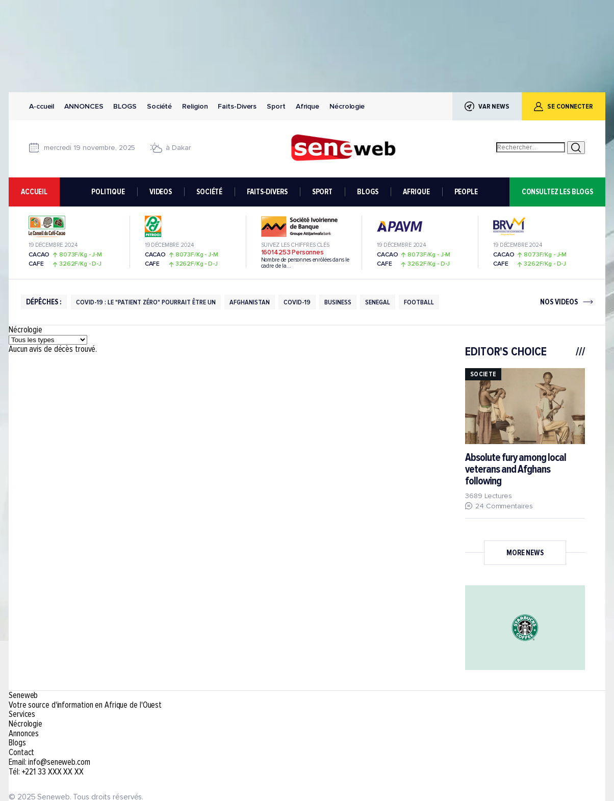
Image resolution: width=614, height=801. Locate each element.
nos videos (559, 302)
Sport (276, 106)
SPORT (322, 191)
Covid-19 (297, 302)
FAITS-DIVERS (267, 191)
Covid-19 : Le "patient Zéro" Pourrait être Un (146, 302)
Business (337, 302)
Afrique (307, 106)
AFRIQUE (416, 191)
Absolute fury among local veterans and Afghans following (515, 469)
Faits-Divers (237, 106)
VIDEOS (160, 191)
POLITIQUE (108, 191)
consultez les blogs (557, 191)
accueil (34, 191)
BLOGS (367, 191)
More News (525, 552)
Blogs (125, 106)
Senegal (377, 302)
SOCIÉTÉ (209, 191)
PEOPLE (466, 191)
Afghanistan (249, 302)
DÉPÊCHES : (44, 301)
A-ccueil (41, 106)
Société (159, 106)
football (419, 302)
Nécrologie (347, 106)
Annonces (83, 106)
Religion (195, 106)
